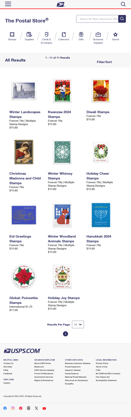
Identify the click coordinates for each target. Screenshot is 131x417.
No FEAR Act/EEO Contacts (108, 373)
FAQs (5, 370)
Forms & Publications (43, 373)
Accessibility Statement (106, 380)
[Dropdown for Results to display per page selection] (78, 324)
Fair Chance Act (103, 377)
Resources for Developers (76, 380)
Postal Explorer (72, 373)
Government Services (43, 377)
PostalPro (69, 384)
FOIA (98, 370)
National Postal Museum (75, 377)
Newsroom (39, 367)
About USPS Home (42, 363)
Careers (6, 383)
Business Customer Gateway (77, 363)
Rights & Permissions (43, 380)
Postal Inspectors (73, 367)
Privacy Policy (102, 363)
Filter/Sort (104, 62)
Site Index (7, 367)
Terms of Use (101, 367)
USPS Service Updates (44, 370)
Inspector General (73, 370)
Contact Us (8, 363)
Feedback (7, 373)
